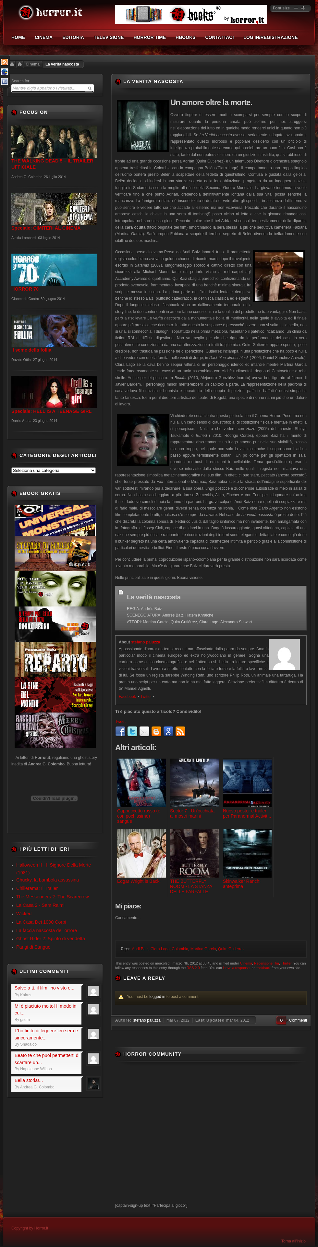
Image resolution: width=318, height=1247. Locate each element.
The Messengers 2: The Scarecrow (52, 896)
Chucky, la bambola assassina (47, 879)
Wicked (23, 913)
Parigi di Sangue (33, 947)
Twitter (146, 696)
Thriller (286, 963)
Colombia (180, 949)
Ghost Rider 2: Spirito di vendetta (50, 938)
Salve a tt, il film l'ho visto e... (44, 987)
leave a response (236, 968)
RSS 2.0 (193, 968)
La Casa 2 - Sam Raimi (40, 905)
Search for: (21, 81)
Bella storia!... (29, 1080)
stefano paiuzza (145, 642)
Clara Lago (160, 949)
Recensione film (266, 963)
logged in (157, 996)
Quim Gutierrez (231, 949)
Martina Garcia (203, 949)
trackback (263, 968)
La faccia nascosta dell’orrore (46, 930)
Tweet (120, 721)
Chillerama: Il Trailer (37, 888)
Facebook (128, 696)
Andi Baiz (140, 949)
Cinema (33, 64)
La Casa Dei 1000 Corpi (41, 922)
